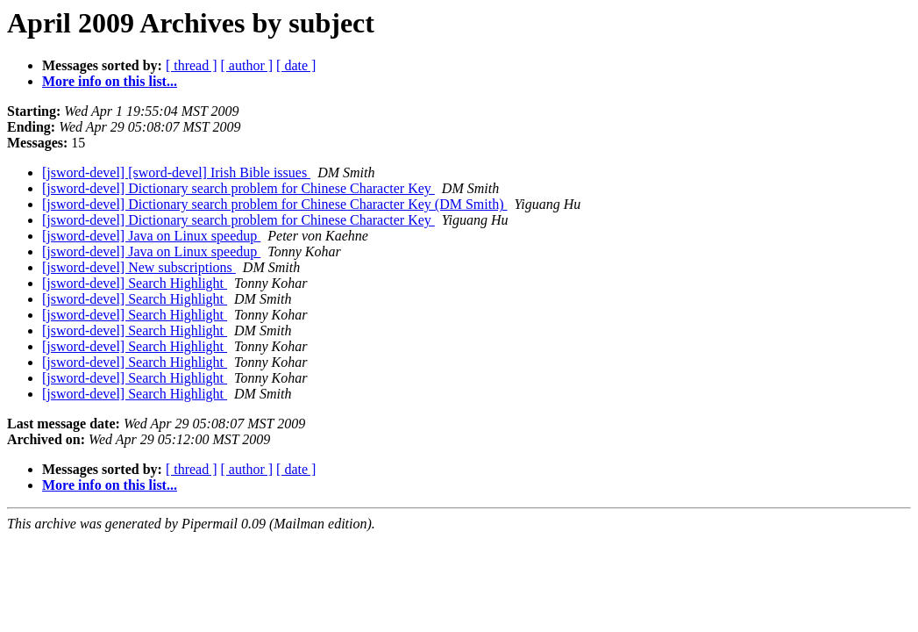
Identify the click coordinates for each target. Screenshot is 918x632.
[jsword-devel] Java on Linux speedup (151, 235)
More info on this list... (109, 81)
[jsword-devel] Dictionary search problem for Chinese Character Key (238, 188)
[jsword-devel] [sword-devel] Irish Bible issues (176, 172)
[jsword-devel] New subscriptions (139, 267)
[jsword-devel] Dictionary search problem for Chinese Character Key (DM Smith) (275, 204)
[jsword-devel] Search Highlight (134, 283)
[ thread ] (191, 65)
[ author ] (247, 65)
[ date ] (296, 65)
